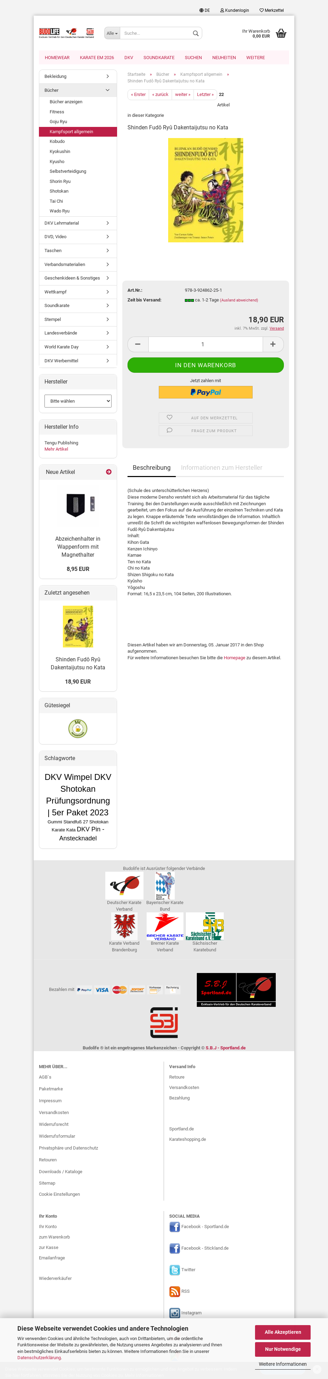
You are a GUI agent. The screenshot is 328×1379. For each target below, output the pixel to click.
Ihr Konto (48, 1227)
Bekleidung (55, 77)
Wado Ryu (59, 211)
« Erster (138, 95)
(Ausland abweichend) (239, 301)
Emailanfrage (52, 1258)
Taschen (53, 251)
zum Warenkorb (54, 1237)
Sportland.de (181, 1129)
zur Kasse (48, 1248)
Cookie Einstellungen (59, 1194)
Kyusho (57, 162)
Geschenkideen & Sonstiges (72, 278)
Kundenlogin (234, 10)
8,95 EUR (78, 569)
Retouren (48, 1160)
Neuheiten (224, 57)
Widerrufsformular (57, 1136)
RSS (185, 1292)
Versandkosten (54, 1113)
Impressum (50, 1101)
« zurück (160, 95)
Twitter (188, 1270)
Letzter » (205, 95)
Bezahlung (179, 1098)
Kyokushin (60, 152)
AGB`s (45, 1077)
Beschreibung (152, 468)
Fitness (57, 112)
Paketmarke (51, 1089)
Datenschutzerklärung (39, 1357)
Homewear (57, 57)
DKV (128, 57)
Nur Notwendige (283, 1349)
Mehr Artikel (56, 449)
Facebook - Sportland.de (205, 1227)
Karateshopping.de (187, 1140)
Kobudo (57, 142)
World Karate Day (61, 347)
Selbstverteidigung (68, 172)
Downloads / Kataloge (60, 1172)
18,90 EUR (78, 682)
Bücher (51, 91)
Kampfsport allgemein (71, 132)
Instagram (191, 1313)
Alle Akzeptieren (283, 1332)
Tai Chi (56, 201)
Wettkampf (55, 292)
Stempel (52, 320)
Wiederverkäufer (55, 1279)
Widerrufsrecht (53, 1125)
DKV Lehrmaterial (61, 223)
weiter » (182, 95)
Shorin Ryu (60, 182)
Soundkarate (159, 57)
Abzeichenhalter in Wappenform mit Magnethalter (77, 547)
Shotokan (59, 191)
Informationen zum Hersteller (221, 468)
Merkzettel (272, 10)
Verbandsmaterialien (64, 265)
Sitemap (47, 1183)
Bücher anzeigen (66, 102)
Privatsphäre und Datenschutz (68, 1148)
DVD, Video (55, 237)
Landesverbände (60, 333)
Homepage (234, 658)
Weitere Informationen (283, 1364)
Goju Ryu (58, 122)
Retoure (176, 1077)
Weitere (255, 57)
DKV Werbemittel (61, 361)
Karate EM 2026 (97, 57)
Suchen (193, 57)
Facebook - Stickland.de (205, 1249)
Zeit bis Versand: (145, 300)
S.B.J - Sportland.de (226, 1048)
